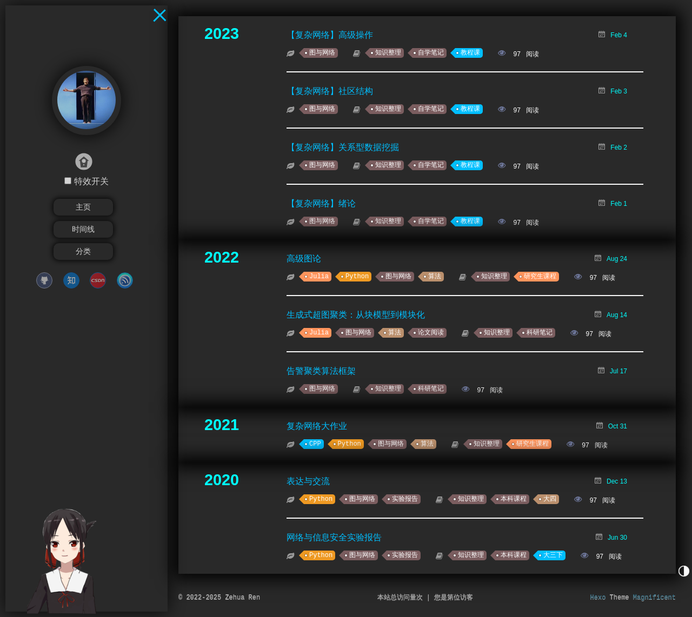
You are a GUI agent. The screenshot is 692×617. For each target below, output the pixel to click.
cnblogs (125, 280)
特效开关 (91, 181)
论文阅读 (431, 333)
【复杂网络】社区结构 (330, 91)
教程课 (470, 53)
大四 (549, 499)
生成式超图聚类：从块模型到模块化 (356, 314)
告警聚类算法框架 (321, 370)
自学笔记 (431, 53)
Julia (319, 276)
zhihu (71, 280)
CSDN (98, 280)
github (44, 280)
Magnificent (654, 597)
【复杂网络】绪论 (321, 203)
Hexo (598, 597)
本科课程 (514, 499)
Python (357, 276)
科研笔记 (540, 333)
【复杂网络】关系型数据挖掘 (343, 147)
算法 (434, 276)
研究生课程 (540, 276)
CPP (315, 444)
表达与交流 (308, 481)
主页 (83, 207)
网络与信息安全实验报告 (334, 537)
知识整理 (388, 53)
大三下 (553, 555)
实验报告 (405, 499)
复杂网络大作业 (317, 426)
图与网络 (322, 53)
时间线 (83, 229)
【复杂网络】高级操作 (330, 34)
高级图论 (304, 258)
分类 (83, 251)
